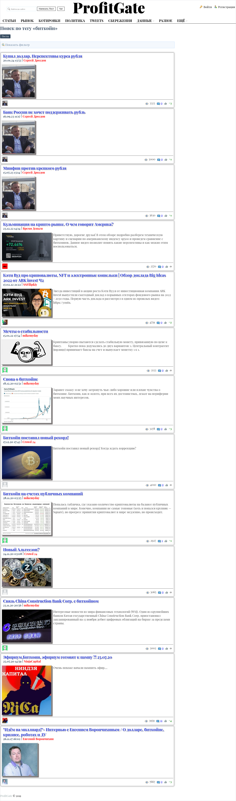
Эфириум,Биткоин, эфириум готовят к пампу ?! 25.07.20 (57, 657)
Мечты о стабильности (25, 331)
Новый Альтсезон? (21, 549)
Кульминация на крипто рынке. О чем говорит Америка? (58, 224)
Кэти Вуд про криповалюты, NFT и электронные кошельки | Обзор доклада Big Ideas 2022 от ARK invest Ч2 (84, 277)
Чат (61, 9)
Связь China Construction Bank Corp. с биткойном (50, 600)
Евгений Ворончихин (38, 739)
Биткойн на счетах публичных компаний (43, 493)
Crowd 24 (29, 442)
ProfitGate (6, 796)
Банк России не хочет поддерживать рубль (44, 112)
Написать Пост (46, 9)
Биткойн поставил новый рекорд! (36, 437)
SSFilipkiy (30, 285)
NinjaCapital (32, 661)
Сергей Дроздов (35, 60)
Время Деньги (33, 228)
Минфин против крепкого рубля (34, 168)
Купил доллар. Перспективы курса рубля (42, 56)
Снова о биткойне (20, 379)
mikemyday (30, 335)
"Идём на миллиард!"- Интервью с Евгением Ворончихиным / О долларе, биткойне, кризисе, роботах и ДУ (83, 732)
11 (161, 720)
